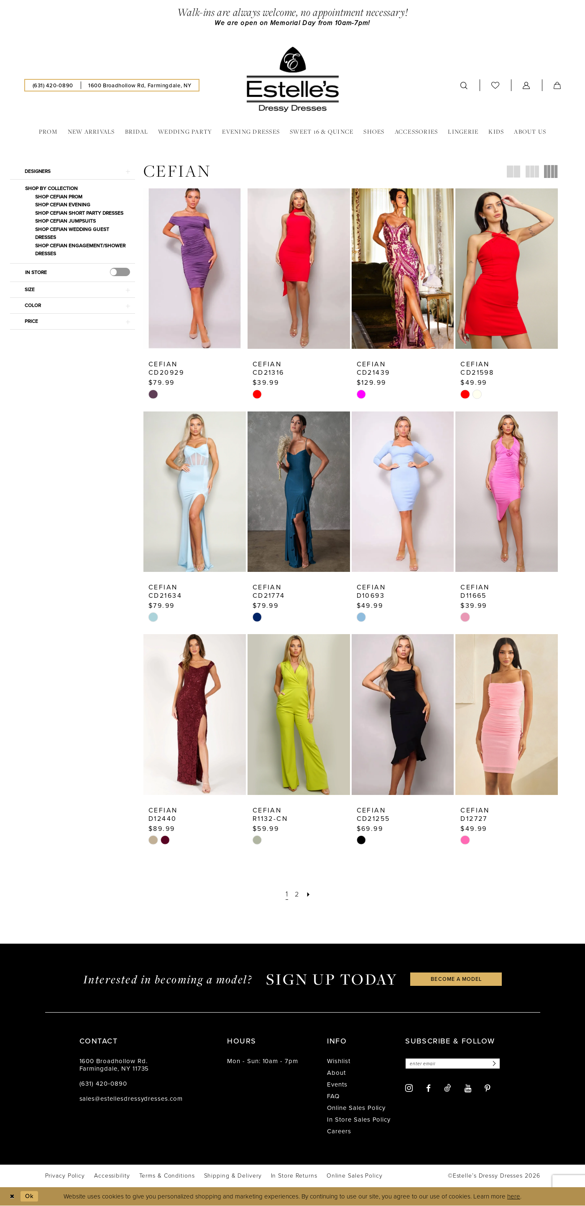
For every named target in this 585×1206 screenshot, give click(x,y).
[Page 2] (296, 894)
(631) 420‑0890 (103, 1084)
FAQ (333, 1096)
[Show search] (464, 85)
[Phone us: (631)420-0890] (53, 85)
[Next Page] (308, 894)
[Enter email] (454, 1064)
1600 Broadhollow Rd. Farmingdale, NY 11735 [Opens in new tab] (114, 1065)
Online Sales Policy (356, 1108)
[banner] (293, 79)
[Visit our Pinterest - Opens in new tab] (487, 1089)
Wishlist (338, 1061)
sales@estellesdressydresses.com (131, 1099)
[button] (526, 85)
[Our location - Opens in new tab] (140, 85)
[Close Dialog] (12, 1196)
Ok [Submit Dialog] (30, 1196)
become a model (456, 979)
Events (337, 1084)
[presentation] (120, 273)
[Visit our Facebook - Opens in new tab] (428, 1089)
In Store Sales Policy (359, 1120)
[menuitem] (53, 85)
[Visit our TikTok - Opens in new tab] (447, 1088)
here (513, 1196)
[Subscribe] (497, 1064)
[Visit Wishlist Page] (495, 85)
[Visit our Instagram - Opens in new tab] (409, 1088)
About (336, 1073)
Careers (339, 1131)
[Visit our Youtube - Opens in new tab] (468, 1089)
